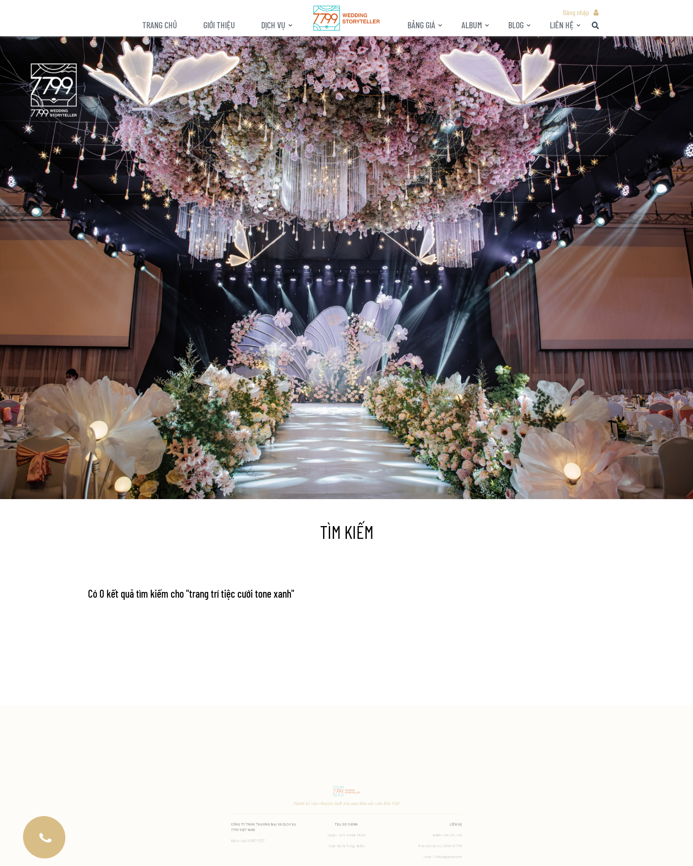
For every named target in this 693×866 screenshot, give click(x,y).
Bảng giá (421, 24)
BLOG (516, 24)
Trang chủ (159, 24)
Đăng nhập (576, 12)
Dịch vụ (273, 24)
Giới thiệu (219, 24)
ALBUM (471, 24)
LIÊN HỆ (562, 24)
